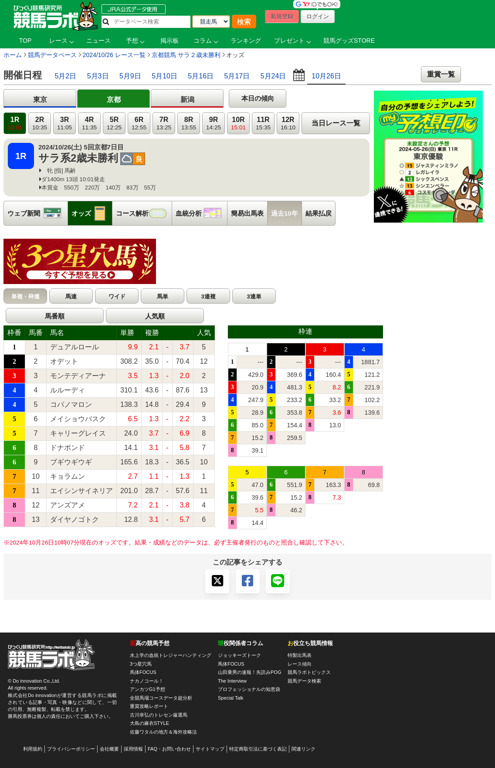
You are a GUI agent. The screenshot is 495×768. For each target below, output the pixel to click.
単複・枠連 (25, 296)
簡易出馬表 (247, 213)
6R (139, 123)
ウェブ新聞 (37, 213)
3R (64, 123)
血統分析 (201, 213)
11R (263, 123)
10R (238, 123)
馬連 (71, 296)
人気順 (155, 316)
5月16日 (201, 76)
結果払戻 (318, 213)
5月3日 (98, 76)
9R (213, 123)
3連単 (254, 296)
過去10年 (284, 213)
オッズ (91, 213)
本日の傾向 (257, 98)
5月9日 (130, 76)
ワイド (116, 296)
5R (114, 123)
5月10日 (164, 76)
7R (163, 123)
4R (89, 123)
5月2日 (65, 76)
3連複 (208, 296)
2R (39, 123)
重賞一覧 (441, 74)
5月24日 (273, 76)
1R (14, 123)
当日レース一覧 (336, 123)
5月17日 (237, 76)
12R (288, 123)
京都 (114, 99)
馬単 (162, 296)
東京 (40, 99)
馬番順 (54, 316)
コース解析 (144, 213)
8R (188, 123)
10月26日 (326, 76)
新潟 (187, 99)
